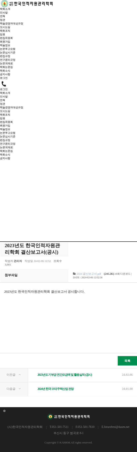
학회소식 (5, 70)
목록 (124, 359)
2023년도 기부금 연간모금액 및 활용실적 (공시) (64, 374)
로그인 (4, 77)
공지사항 (5, 74)
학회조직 (5, 30)
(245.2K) (96, 273)
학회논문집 (6, 67)
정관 (2, 19)
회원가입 (5, 41)
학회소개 (5, 8)
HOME (45, 219)
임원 (2, 34)
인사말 (4, 12)
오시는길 (5, 27)
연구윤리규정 (7, 59)
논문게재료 (6, 63)
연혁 (2, 16)
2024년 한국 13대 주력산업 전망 (55, 388)
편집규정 (5, 56)
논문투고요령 (7, 48)
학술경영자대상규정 (11, 23)
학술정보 (5, 45)
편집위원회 (6, 38)
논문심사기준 (7, 52)
